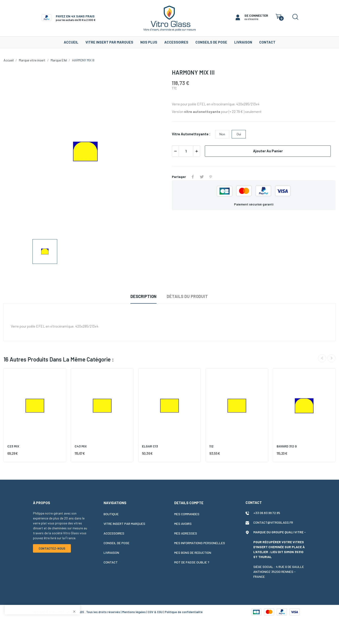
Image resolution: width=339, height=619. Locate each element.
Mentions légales (134, 612)
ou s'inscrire (251, 18)
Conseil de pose (116, 543)
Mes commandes (186, 514)
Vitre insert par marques (124, 524)
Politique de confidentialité (184, 612)
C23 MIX (13, 446)
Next (331, 358)
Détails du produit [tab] (187, 296)
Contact (111, 562)
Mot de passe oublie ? (191, 562)
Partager (192, 176)
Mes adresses (185, 533)
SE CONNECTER (256, 15)
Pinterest (210, 176)
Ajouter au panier (268, 151)
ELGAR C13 (150, 446)
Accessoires (114, 533)
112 (211, 446)
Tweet (201, 176)
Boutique (111, 514)
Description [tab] (143, 296)
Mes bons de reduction (192, 553)
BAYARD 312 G (287, 446)
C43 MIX (81, 446)
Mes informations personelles (199, 543)
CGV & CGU (155, 612)
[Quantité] (186, 151)
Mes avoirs (183, 524)
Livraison (111, 553)
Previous (322, 358)
